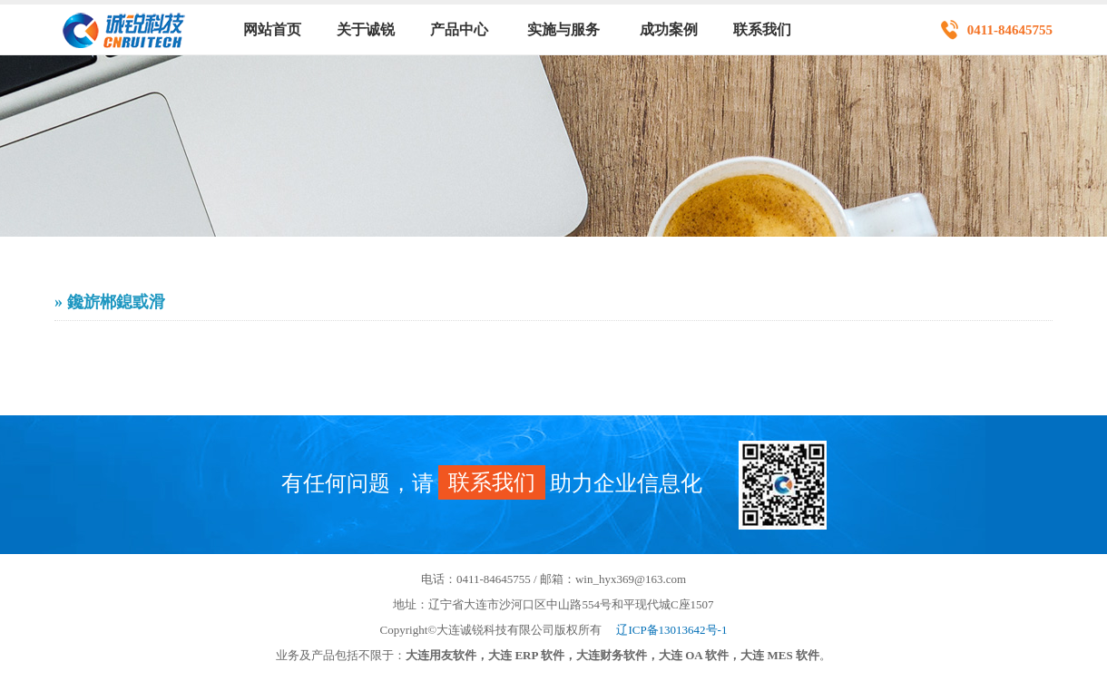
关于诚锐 (366, 29)
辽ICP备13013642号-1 (671, 630)
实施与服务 (563, 29)
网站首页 (272, 29)
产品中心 (459, 29)
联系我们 (762, 29)
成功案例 (669, 29)
